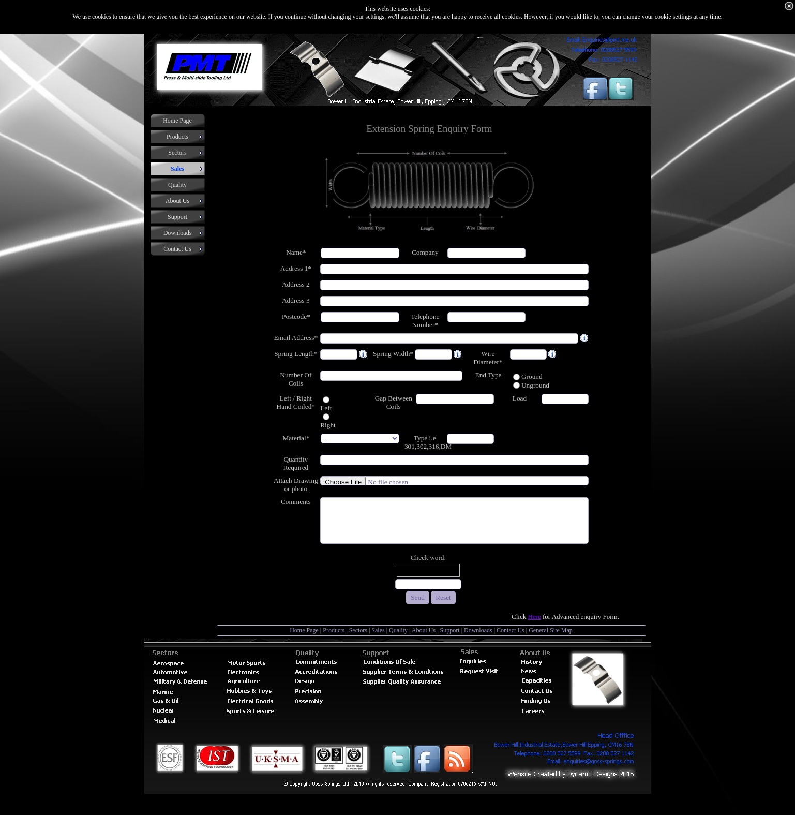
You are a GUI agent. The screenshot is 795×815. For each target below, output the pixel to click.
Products (333, 630)
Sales (377, 630)
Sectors (358, 630)
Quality (398, 630)
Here (534, 616)
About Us (424, 630)
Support (450, 630)
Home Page (304, 630)
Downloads (478, 630)
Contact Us (510, 630)
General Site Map (551, 630)
